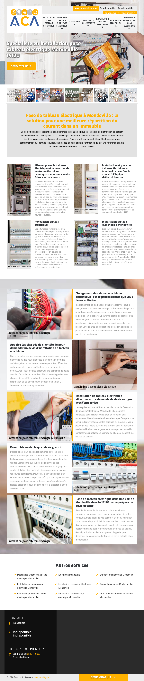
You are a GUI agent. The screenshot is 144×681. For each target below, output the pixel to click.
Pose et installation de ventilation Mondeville (116, 595)
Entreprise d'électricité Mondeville (116, 574)
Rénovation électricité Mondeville (116, 584)
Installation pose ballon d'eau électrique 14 (129, 23)
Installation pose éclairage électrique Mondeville (71, 595)
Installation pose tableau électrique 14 (48, 23)
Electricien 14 (74, 23)
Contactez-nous (21, 66)
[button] (70, 82)
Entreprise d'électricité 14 (88, 23)
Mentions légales (42, 677)
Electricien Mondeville (69, 574)
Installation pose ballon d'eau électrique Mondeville (31, 595)
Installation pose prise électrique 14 (102, 23)
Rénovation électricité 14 (116, 23)
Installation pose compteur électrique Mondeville (30, 586)
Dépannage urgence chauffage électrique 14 (61, 23)
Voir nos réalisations (86, 8)
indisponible (107, 8)
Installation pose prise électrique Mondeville (74, 586)
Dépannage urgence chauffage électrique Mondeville (32, 576)
